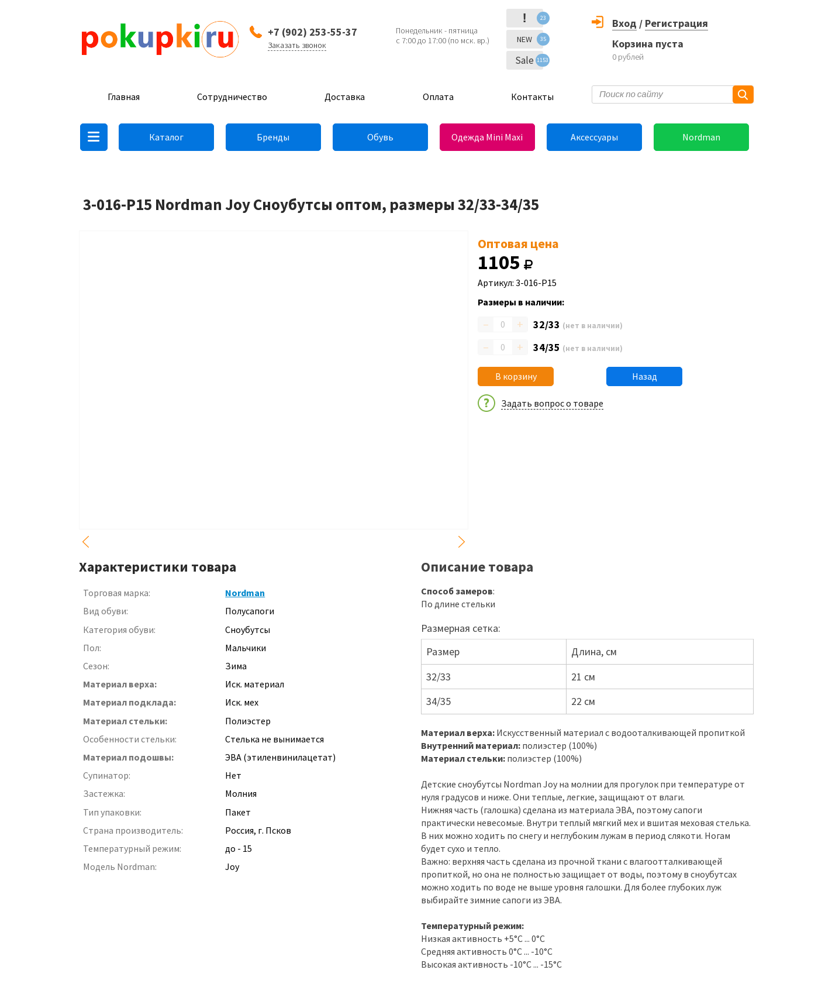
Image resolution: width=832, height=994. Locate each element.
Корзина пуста (647, 43)
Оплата (438, 96)
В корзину (516, 376)
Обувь (380, 137)
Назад (644, 376)
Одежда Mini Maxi (487, 137)
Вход (624, 23)
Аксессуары (594, 137)
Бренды (273, 137)
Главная (124, 96)
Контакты (532, 96)
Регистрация (676, 23)
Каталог (166, 137)
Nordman (701, 137)
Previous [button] (86, 542)
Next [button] (461, 542)
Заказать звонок (297, 45)
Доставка (344, 96)
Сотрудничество (232, 96)
